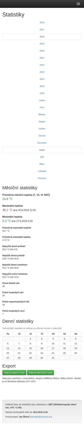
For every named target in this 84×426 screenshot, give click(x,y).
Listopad (42, 171)
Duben (42, 121)
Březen (42, 114)
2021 (42, 58)
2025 (42, 86)
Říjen (42, 164)
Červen (41, 136)
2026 (42, 93)
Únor (42, 107)
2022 (42, 65)
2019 (42, 43)
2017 (42, 29)
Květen (42, 128)
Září (42, 157)
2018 (42, 36)
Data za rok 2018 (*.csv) (40, 372)
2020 (42, 51)
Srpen (42, 150)
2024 (42, 79)
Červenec (42, 143)
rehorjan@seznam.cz (41, 417)
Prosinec (42, 178)
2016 (42, 22)
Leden (42, 100)
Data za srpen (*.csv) (14, 372)
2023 (42, 72)
